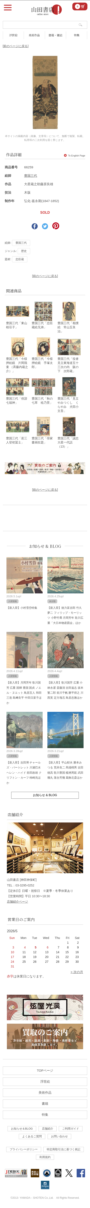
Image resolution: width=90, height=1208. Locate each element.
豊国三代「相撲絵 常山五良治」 (68, 327)
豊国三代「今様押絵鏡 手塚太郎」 (42, 363)
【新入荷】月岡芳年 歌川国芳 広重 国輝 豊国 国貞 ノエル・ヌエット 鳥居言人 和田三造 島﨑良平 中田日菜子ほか (24, 692)
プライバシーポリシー (24, 1149)
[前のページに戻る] (16, 46)
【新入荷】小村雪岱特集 (21, 607)
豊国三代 (30, 175)
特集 (76, 35)
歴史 (24, 251)
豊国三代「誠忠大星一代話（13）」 (68, 442)
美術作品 (34, 35)
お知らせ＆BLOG (22, 1128)
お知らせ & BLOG (45, 546)
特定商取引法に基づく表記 (63, 1149)
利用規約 (45, 1157)
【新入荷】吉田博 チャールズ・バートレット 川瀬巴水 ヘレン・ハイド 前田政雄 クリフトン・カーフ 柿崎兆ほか (24, 772)
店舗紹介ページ (17, 901)
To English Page (74, 155)
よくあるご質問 (32, 1136)
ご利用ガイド (70, 1128)
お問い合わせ (59, 1136)
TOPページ (45, 1070)
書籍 (45, 1103)
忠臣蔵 (20, 259)
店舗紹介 (47, 1128)
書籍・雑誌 (55, 35)
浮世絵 (13, 35)
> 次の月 (77, 972)
